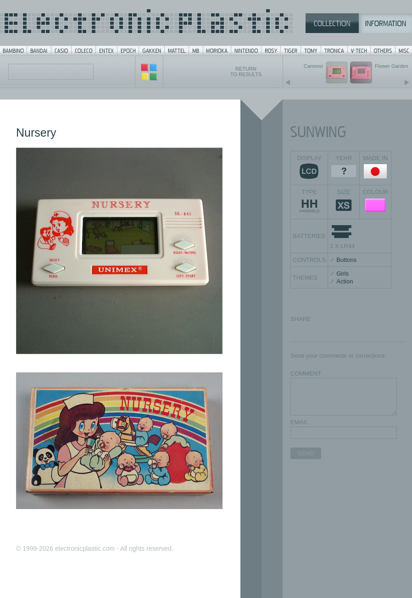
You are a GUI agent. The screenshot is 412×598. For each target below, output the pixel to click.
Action (344, 281)
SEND (305, 453)
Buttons (346, 259)
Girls (342, 273)
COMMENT (305, 373)
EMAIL (299, 422)
